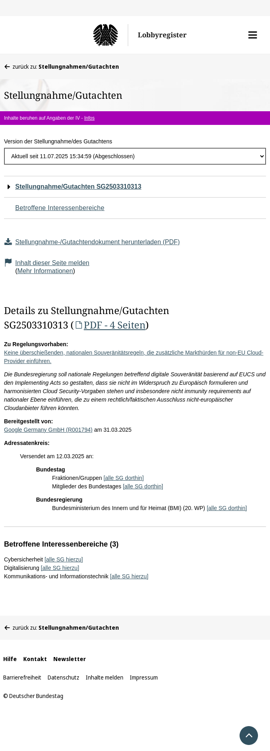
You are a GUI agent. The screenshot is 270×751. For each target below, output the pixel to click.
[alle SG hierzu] (63, 559)
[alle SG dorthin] (123, 478)
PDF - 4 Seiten (109, 324)
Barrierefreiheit (22, 677)
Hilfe (10, 659)
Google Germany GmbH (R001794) (48, 430)
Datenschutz (63, 677)
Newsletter (69, 659)
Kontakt (35, 659)
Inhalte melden (104, 677)
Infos (89, 118)
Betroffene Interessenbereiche (60, 207)
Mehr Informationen (45, 270)
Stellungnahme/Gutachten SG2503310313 (78, 186)
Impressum (144, 677)
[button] (253, 35)
